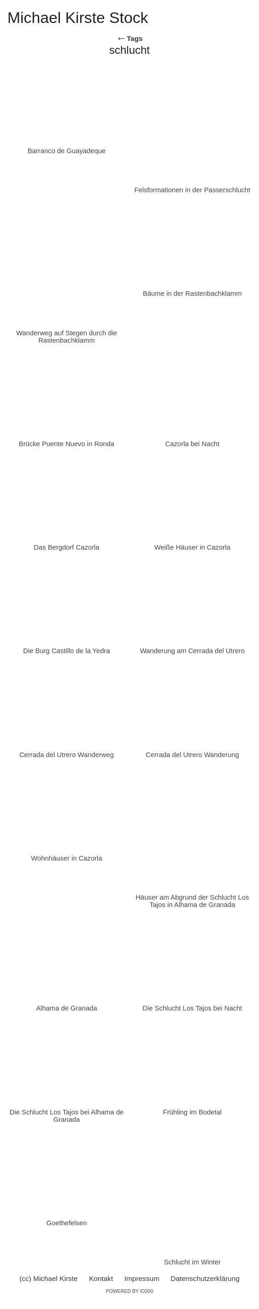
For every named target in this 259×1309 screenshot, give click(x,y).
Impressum (141, 1278)
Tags (130, 38)
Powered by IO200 (129, 1291)
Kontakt (101, 1278)
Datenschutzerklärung (205, 1278)
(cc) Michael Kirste (48, 1278)
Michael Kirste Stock (77, 17)
